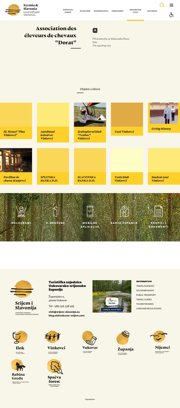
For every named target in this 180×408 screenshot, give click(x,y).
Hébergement (117, 11)
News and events (101, 11)
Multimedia (152, 11)
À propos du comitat (68, 11)
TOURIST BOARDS (145, 304)
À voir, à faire (85, 11)
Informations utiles (135, 11)
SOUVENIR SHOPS (145, 290)
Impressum (90, 399)
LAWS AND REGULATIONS (148, 308)
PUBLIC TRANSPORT (146, 295)
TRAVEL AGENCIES (145, 286)
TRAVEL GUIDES (144, 299)
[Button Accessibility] (172, 19)
